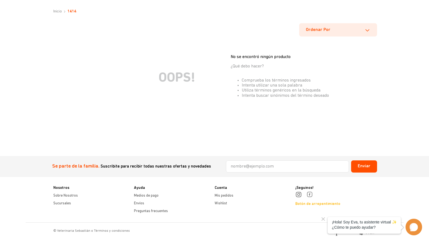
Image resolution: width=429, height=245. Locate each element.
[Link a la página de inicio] (57, 11)
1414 (71, 11)
